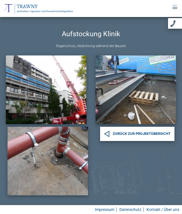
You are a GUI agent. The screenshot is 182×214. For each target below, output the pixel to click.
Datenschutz (130, 209)
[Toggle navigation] (175, 6)
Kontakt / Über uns (162, 209)
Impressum (104, 209)
